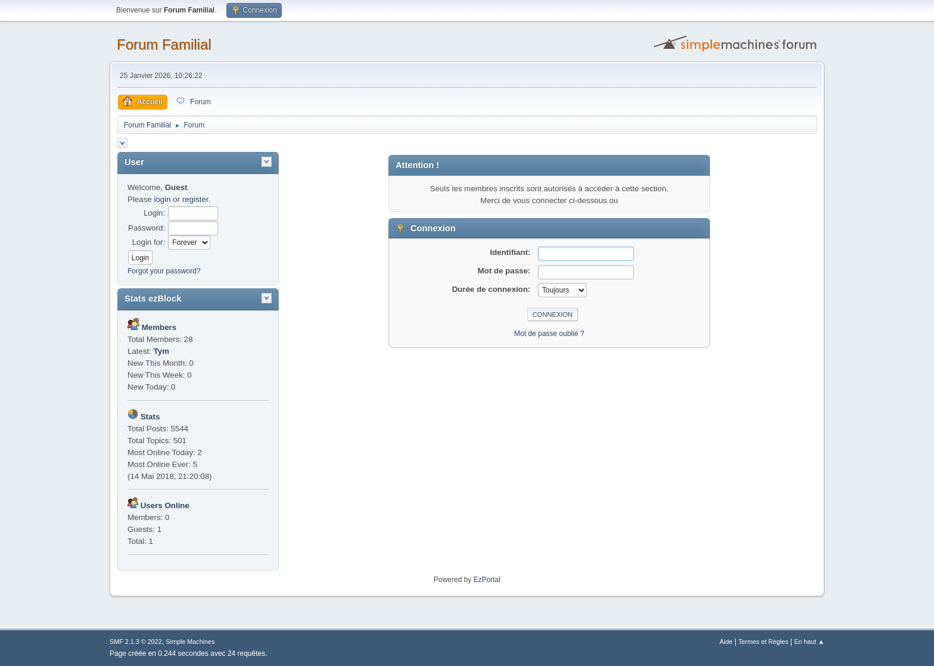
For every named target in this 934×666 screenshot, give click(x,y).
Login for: (149, 242)
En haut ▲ (809, 641)
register (195, 199)
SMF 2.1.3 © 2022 (136, 641)
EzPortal (487, 579)
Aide (726, 641)
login (162, 199)
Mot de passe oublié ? (549, 333)
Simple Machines (190, 641)
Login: (154, 212)
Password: (146, 227)
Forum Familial (164, 44)
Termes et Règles (763, 641)
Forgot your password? (164, 271)
